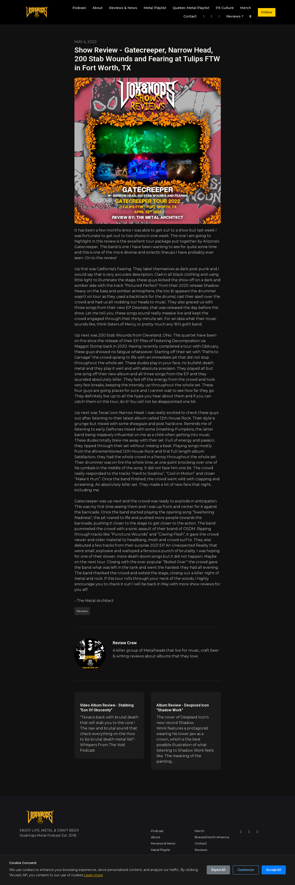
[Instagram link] (204, 16)
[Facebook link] (211, 16)
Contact (190, 16)
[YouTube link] (219, 16)
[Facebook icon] (249, 832)
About (97, 8)
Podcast (79, 8)
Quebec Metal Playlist (191, 8)
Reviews (233, 16)
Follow (266, 12)
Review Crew (125, 642)
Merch (245, 8)
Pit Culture (225, 8)
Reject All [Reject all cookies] (218, 870)
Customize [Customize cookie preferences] (246, 870)
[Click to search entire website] (250, 16)
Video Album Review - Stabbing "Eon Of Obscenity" (107, 707)
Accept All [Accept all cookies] (273, 870)
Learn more (93, 875)
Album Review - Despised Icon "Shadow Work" (182, 707)
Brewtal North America (212, 837)
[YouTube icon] (257, 832)
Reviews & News (123, 8)
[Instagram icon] (241, 832)
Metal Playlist (155, 8)
